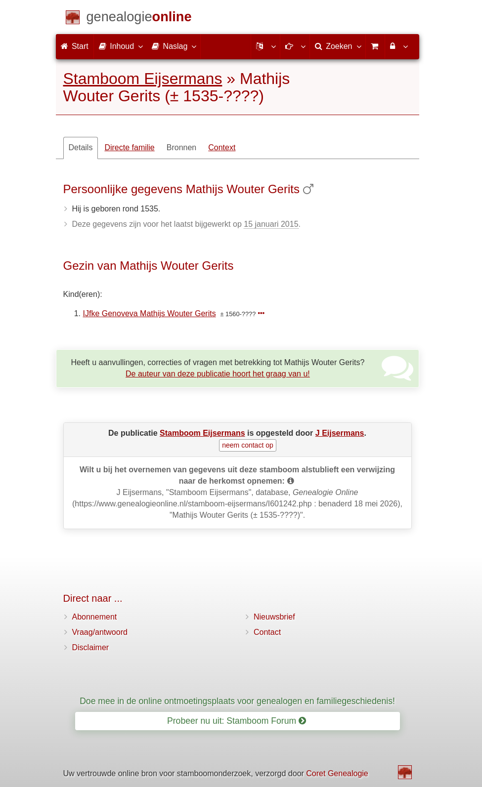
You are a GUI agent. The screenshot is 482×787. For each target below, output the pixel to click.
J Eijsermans (339, 433)
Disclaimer (90, 647)
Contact (267, 632)
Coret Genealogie (337, 773)
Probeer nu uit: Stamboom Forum (236, 721)
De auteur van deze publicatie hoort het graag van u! (218, 374)
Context (221, 147)
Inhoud (120, 46)
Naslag (173, 46)
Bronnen (182, 147)
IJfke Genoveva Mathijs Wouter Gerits (149, 313)
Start (74, 46)
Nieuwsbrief (274, 617)
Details (81, 147)
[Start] (139, 18)
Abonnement (94, 617)
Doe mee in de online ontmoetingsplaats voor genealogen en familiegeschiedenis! (237, 701)
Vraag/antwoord (100, 632)
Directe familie (129, 147)
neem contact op (247, 445)
